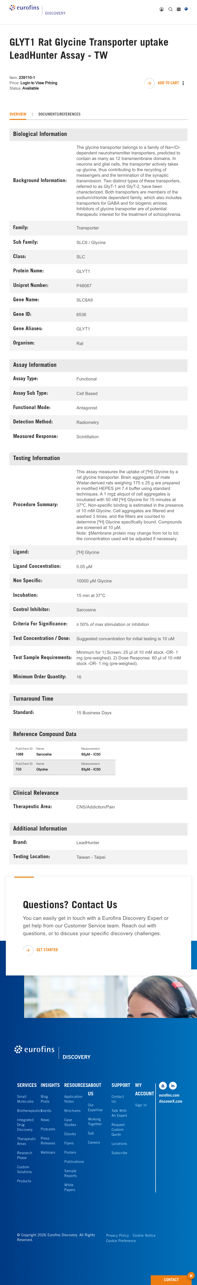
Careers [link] (94, 1143)
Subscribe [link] (119, 1153)
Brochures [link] (72, 1111)
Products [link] (24, 1181)
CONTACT (178, 1278)
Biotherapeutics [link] (29, 1111)
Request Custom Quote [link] (118, 1130)
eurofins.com (169, 1096)
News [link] (45, 1120)
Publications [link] (74, 1162)
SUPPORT (121, 1085)
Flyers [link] (69, 1143)
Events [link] (46, 1111)
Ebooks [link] (70, 1134)
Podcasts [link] (48, 1129)
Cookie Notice (144, 1236)
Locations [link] (119, 1144)
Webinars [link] (48, 1153)
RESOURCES (76, 1085)
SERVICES (27, 1085)
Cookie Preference (121, 1241)
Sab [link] (91, 1133)
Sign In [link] (141, 1105)
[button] (191, 1273)
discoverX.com (169, 1102)
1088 (19, 754)
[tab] (17, 114)
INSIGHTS (50, 1085)
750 (18, 770)
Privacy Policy (117, 1236)
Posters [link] (70, 1153)
